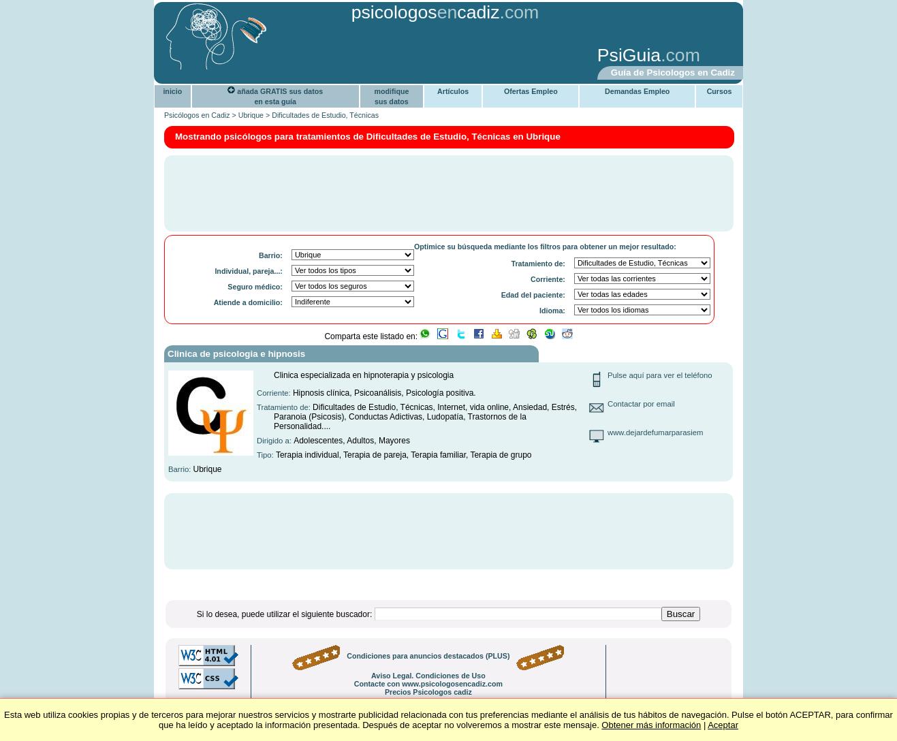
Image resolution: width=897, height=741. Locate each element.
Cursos (719, 91)
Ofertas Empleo (531, 91)
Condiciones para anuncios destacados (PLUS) (428, 656)
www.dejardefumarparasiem (655, 432)
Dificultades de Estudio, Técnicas (325, 115)
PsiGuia (629, 55)
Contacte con (428, 684)
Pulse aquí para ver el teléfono (660, 375)
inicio (172, 91)
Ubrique (251, 115)
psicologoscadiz (425, 12)
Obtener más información (651, 725)
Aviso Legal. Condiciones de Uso (428, 676)
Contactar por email (641, 404)
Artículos (453, 91)
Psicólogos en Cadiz (197, 115)
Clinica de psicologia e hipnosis (236, 354)
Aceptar (723, 725)
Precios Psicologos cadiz (428, 692)
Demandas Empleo (637, 91)
